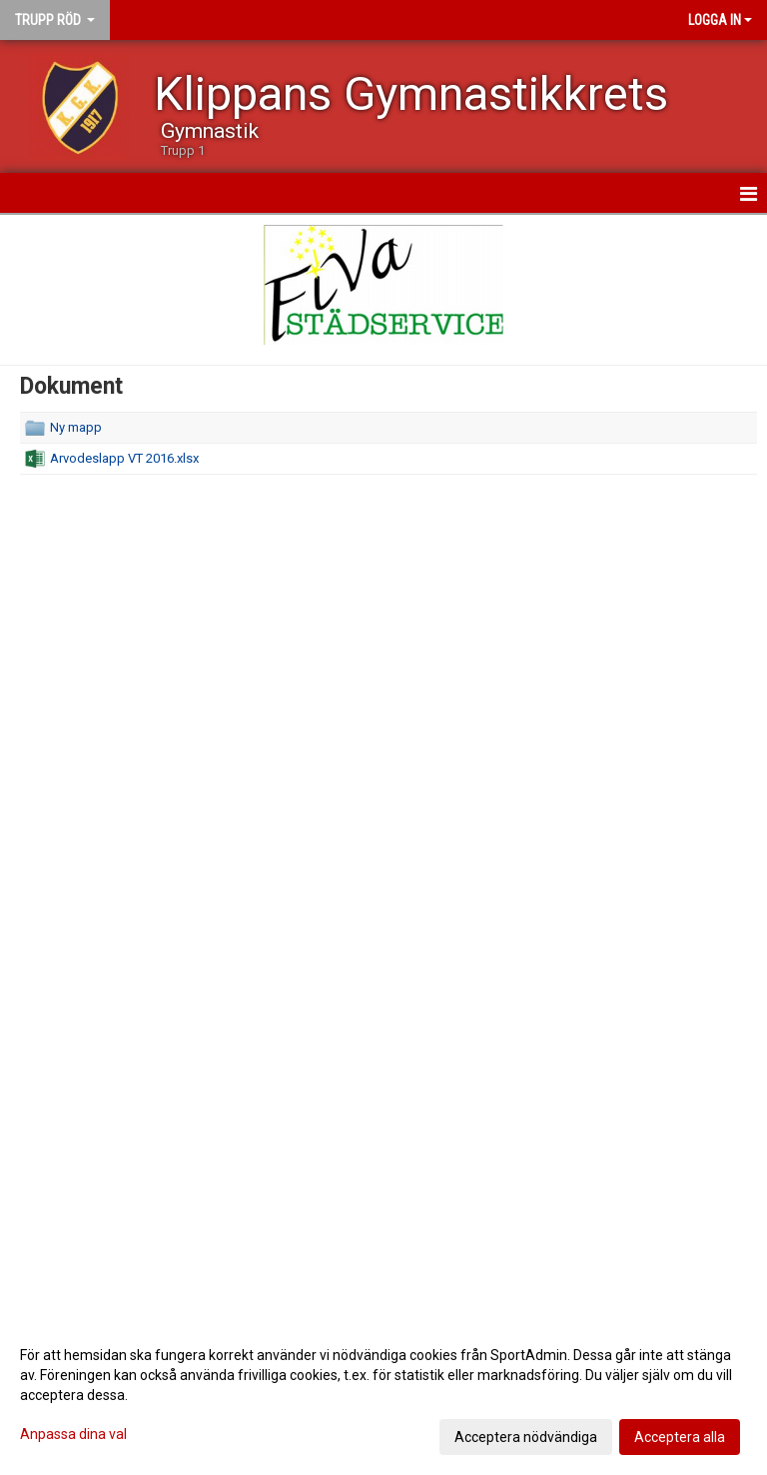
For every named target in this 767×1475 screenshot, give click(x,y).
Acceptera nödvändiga (525, 1437)
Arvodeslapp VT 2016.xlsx (124, 458)
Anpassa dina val (73, 1434)
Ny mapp (76, 427)
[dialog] (383, 1395)
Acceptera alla (679, 1437)
